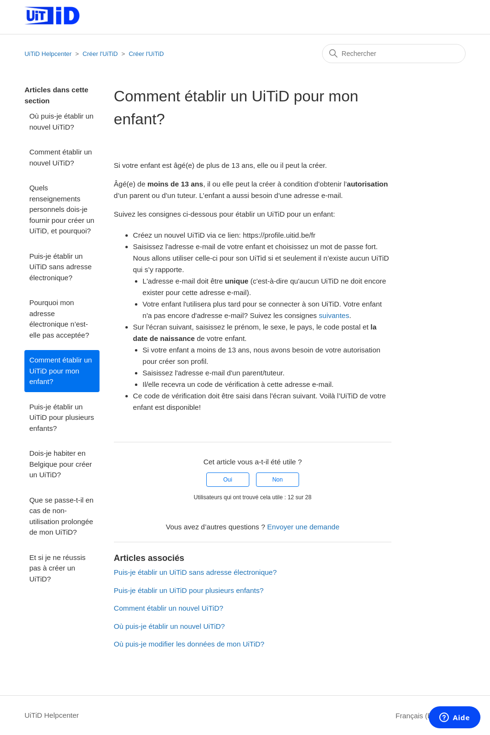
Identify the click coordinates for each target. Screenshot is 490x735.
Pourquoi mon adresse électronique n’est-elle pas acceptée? (59, 318)
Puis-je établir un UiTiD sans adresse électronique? (60, 267)
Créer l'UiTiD (100, 53)
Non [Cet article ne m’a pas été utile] (277, 479)
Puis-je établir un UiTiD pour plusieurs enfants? (61, 417)
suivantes (334, 315)
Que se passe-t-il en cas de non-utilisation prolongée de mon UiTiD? (61, 516)
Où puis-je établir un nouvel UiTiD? (61, 121)
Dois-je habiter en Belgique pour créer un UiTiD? (60, 464)
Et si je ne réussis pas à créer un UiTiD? (57, 568)
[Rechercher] (394, 53)
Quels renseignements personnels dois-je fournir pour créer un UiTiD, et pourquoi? (61, 209)
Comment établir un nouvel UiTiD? (60, 157)
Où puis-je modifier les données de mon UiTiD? (189, 644)
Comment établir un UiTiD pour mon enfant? (60, 370)
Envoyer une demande (303, 527)
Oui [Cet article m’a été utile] (227, 479)
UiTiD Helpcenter (48, 53)
